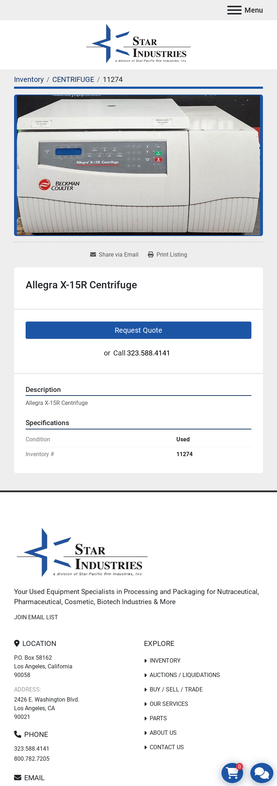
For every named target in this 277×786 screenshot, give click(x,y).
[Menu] (234, 10)
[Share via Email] (114, 255)
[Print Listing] (167, 255)
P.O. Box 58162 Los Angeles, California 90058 (43, 666)
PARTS (158, 718)
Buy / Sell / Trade (176, 689)
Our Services (169, 703)
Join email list (36, 617)
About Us (163, 732)
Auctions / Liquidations (185, 675)
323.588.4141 (148, 353)
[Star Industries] (82, 553)
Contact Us (167, 747)
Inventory (165, 660)
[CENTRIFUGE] (73, 79)
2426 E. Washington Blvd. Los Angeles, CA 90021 (46, 708)
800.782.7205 (31, 758)
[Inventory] (29, 79)
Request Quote (138, 330)
